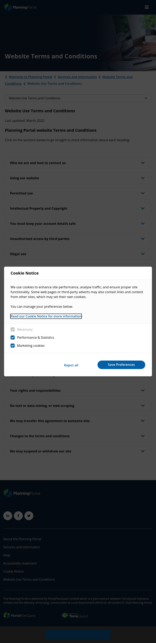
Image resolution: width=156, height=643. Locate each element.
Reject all (67, 364)
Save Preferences (120, 364)
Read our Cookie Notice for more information (46, 317)
